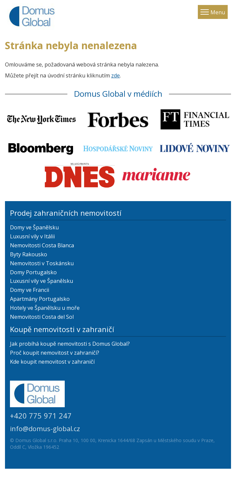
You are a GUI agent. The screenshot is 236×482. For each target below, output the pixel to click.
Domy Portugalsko (33, 272)
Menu (217, 12)
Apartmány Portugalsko (40, 298)
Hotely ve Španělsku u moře (45, 307)
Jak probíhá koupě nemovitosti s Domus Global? (70, 343)
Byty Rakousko (28, 254)
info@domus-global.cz (45, 428)
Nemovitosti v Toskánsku (42, 263)
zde (115, 75)
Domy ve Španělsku (34, 227)
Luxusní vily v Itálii (32, 236)
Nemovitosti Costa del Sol (42, 316)
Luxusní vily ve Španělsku (41, 281)
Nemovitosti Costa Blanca (42, 245)
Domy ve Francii (29, 290)
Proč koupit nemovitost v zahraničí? (54, 352)
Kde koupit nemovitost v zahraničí (52, 361)
